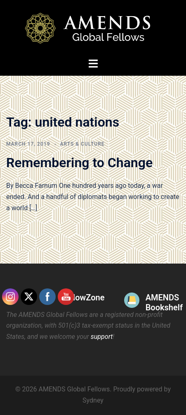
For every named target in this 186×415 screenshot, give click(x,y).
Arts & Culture (82, 144)
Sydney (93, 400)
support (102, 337)
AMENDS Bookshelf (164, 302)
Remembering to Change (79, 162)
